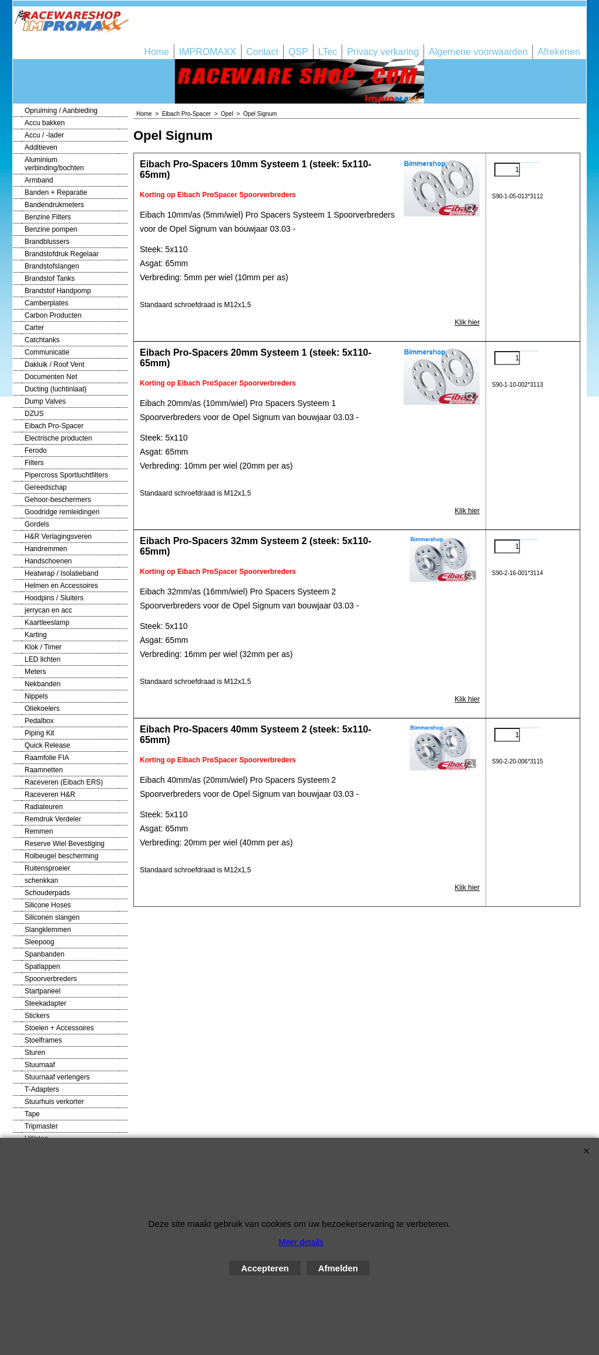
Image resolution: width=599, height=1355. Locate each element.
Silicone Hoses (48, 905)
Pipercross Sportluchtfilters (66, 475)
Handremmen (46, 549)
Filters (34, 463)
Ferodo (36, 450)
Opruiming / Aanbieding (61, 110)
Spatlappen (42, 966)
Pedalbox (39, 721)
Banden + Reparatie (56, 192)
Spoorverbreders (51, 979)
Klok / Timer (43, 647)
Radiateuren (44, 807)
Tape (32, 1114)
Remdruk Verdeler (53, 819)
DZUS (34, 414)
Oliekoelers (42, 708)
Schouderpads (47, 893)
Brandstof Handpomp (58, 291)
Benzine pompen (51, 229)
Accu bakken (45, 123)
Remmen (39, 831)
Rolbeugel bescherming (61, 856)
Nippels (36, 696)
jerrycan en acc (48, 610)
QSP (298, 52)
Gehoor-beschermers (58, 500)
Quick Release (47, 745)
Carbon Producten (53, 315)
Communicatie (47, 352)
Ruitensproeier (47, 868)
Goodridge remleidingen (62, 512)
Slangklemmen (48, 930)
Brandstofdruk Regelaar (62, 254)
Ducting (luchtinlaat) (56, 389)
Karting (36, 635)
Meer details (300, 1242)
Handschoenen (48, 561)
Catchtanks (42, 340)
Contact (262, 52)
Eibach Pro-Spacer (54, 426)
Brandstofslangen (52, 266)
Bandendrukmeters (54, 205)
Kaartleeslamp (47, 622)
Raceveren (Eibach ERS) (64, 782)
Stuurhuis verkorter (54, 1102)
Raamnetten (44, 770)
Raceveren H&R (50, 794)
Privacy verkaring (383, 52)
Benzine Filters (48, 217)
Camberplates (46, 303)
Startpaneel (42, 991)
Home (156, 52)
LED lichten (42, 659)
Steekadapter (45, 1003)
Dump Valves (45, 401)
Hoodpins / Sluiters (54, 598)
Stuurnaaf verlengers (57, 1077)
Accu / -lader (44, 135)
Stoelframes (43, 1040)
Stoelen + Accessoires (59, 1028)
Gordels (37, 524)
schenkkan (41, 880)
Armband (39, 180)
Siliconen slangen (52, 917)
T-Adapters (42, 1089)
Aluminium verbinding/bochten (54, 164)
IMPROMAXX (207, 52)
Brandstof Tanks (50, 278)
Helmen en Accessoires (61, 586)
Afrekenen (559, 52)
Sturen (35, 1052)
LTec (328, 52)
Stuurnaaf (40, 1065)
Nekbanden (42, 684)
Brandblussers (47, 242)
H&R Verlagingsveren (58, 536)
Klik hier (467, 322)
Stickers (37, 1016)
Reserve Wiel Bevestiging (65, 844)
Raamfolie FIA (47, 758)
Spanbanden (44, 954)
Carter (34, 328)
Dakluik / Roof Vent (54, 364)
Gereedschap (46, 487)
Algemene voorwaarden (478, 52)
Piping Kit (39, 733)
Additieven (41, 147)
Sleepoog (39, 942)
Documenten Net (51, 377)
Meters (35, 672)
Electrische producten (58, 438)
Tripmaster (41, 1126)
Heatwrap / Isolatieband (61, 573)
